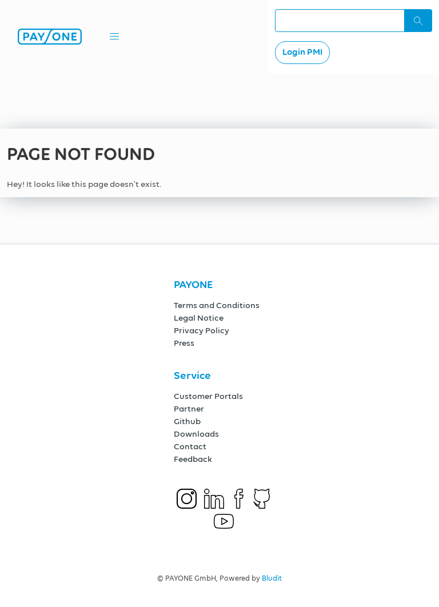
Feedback (193, 459)
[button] (114, 36)
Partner (189, 409)
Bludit (272, 578)
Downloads (196, 434)
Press (184, 343)
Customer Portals (208, 396)
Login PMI (302, 52)
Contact (190, 446)
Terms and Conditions (217, 305)
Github (187, 421)
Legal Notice (199, 318)
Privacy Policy (201, 330)
